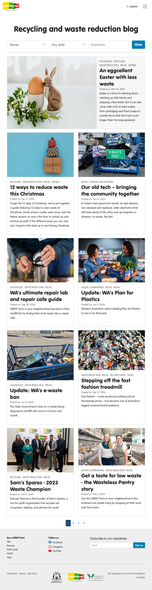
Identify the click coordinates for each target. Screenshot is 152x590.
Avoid (10, 553)
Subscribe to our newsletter (108, 538)
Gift (8, 541)
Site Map (32, 573)
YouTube (55, 550)
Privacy (22, 573)
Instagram (56, 546)
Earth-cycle (12, 549)
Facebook (56, 542)
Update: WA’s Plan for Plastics (107, 296)
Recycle (11, 545)
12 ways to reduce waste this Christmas (39, 190)
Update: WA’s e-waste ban (36, 393)
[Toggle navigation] (145, 6)
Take (9, 557)
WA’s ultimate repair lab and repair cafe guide (39, 296)
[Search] (132, 6)
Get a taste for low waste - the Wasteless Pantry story (111, 482)
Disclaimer (12, 573)
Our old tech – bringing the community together (110, 190)
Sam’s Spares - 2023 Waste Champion (34, 486)
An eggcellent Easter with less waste (118, 77)
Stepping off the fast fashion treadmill (105, 383)
